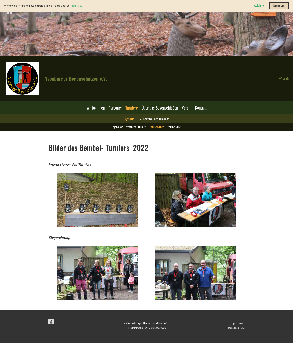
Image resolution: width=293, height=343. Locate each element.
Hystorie (129, 118)
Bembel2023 (174, 127)
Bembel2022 (156, 127)
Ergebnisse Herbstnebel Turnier (128, 127)
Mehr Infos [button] (76, 5)
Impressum (237, 323)
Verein (186, 108)
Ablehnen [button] (259, 5)
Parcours (115, 108)
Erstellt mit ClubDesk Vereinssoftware (146, 328)
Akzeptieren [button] (279, 5)
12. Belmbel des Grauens (153, 118)
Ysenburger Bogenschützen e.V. (76, 78)
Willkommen (96, 108)
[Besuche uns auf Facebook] (9, 11)
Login (284, 78)
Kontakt (201, 108)
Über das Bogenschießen (159, 108)
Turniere (131, 108)
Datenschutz (236, 328)
